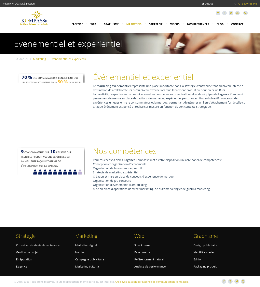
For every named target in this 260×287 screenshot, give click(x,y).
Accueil (23, 59)
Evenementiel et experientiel (69, 59)
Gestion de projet (27, 252)
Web (93, 24)
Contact (237, 24)
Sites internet (143, 245)
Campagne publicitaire (89, 259)
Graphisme (111, 24)
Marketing (134, 24)
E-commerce (142, 252)
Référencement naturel (149, 259)
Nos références (198, 24)
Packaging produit (205, 266)
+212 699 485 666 (247, 3)
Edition (198, 259)
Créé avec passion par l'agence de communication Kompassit (151, 281)
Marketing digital (86, 245)
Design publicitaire (205, 245)
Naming (80, 252)
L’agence (77, 24)
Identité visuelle (204, 252)
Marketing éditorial (87, 266)
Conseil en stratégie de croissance (38, 245)
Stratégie (156, 24)
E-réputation (24, 259)
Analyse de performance (150, 266)
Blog (220, 24)
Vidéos (174, 24)
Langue (209, 3)
